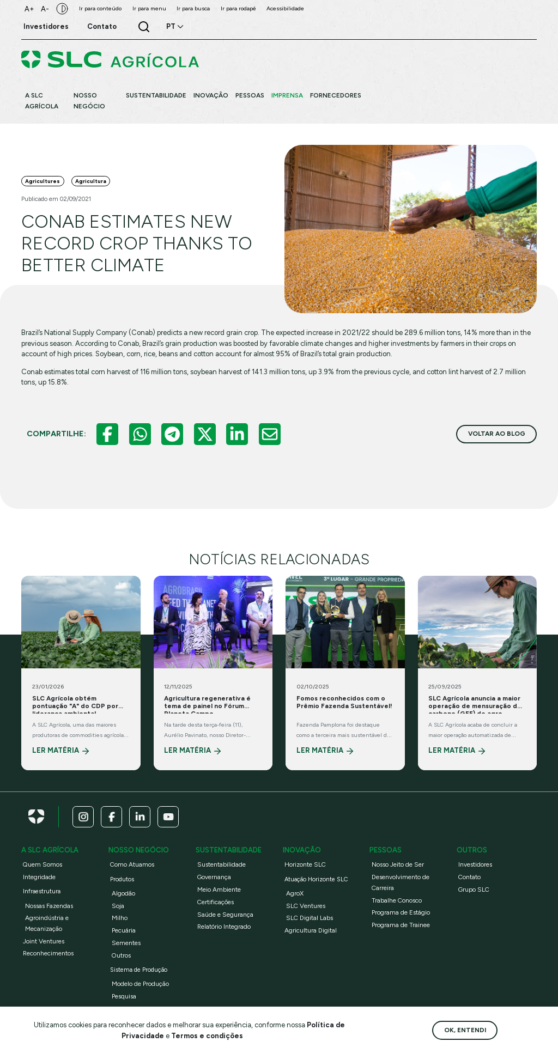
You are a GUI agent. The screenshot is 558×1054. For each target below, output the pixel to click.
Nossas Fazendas (49, 906)
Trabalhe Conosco (397, 900)
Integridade (39, 877)
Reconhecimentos (48, 953)
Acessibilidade (285, 8)
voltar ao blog (496, 433)
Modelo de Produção (140, 984)
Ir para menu (149, 8)
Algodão (123, 893)
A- (45, 9)
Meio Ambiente (219, 889)
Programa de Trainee (401, 925)
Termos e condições (207, 1036)
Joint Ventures (43, 941)
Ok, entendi (465, 1030)
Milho (120, 918)
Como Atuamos (132, 864)
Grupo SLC (473, 889)
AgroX (295, 893)
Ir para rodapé (238, 8)
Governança (214, 877)
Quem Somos (42, 864)
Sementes (126, 943)
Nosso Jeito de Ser (398, 864)
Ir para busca (193, 8)
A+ (29, 9)
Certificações (215, 902)
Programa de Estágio (401, 912)
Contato (469, 877)
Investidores (475, 864)
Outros (121, 955)
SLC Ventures (305, 906)
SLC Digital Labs (309, 918)
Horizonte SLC (305, 864)
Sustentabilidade (221, 864)
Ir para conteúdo (100, 8)
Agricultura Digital (310, 930)
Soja (118, 906)
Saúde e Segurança (225, 914)
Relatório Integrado (224, 926)
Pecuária (124, 930)
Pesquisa (124, 996)
